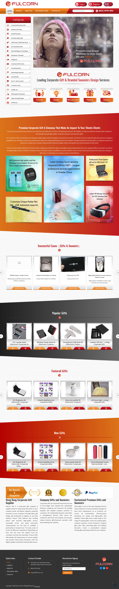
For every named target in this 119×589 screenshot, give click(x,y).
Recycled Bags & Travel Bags (19, 51)
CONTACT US (55, 11)
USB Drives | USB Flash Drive (19, 42)
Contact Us (10, 574)
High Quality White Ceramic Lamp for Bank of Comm (99, 276)
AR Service (14, 102)
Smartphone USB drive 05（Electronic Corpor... (73, 343)
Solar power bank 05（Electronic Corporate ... (72, 463)
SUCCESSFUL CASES (41, 11)
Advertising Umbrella (17, 72)
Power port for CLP (73, 275)
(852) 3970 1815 (106, 11)
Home (8, 562)
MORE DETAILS (19, 288)
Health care (14, 89)
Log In (82, 4)
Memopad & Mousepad (18, 94)
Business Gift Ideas (16, 29)
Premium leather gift (17, 38)
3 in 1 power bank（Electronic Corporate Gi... (19, 343)
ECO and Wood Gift (17, 46)
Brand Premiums (16, 33)
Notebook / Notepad (17, 55)
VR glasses (14, 59)
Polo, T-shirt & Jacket (17, 81)
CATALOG (18, 11)
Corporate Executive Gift (18, 25)
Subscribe (67, 573)
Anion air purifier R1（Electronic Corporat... (73, 401)
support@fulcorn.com (37, 572)
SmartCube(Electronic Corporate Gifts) (46, 401)
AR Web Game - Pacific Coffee (19, 275)
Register (96, 4)
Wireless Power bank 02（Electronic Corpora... (46, 343)
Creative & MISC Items (17, 64)
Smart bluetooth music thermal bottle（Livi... (100, 463)
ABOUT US (28, 11)
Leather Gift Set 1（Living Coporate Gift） (99, 343)
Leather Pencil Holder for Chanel (46, 275)
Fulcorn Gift (19, 586)
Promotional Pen (16, 68)
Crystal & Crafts (15, 85)
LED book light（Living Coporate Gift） (99, 401)
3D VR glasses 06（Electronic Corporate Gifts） (19, 402)
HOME (10, 11)
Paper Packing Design (17, 98)
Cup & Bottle (15, 76)
